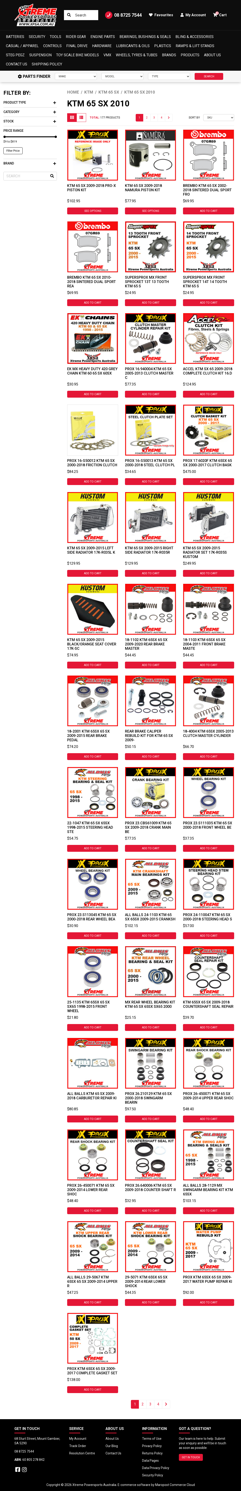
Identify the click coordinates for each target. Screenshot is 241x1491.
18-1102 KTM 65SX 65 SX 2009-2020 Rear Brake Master (146, 644)
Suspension (40, 55)
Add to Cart (208, 211)
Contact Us (16, 64)
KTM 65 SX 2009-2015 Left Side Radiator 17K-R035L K (91, 550)
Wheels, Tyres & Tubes (136, 55)
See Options (92, 211)
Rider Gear (76, 37)
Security (37, 37)
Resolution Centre (82, 1453)
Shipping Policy (47, 64)
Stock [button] (29, 121)
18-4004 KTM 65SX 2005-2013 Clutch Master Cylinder (208, 733)
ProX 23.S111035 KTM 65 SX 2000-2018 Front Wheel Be (207, 825)
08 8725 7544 (123, 15)
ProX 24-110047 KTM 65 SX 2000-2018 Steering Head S (207, 917)
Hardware (101, 46)
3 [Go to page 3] (154, 117)
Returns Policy (152, 1453)
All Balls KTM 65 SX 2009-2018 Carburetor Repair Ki (92, 1096)
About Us (212, 55)
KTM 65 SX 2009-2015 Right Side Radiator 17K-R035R (149, 550)
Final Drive (76, 46)
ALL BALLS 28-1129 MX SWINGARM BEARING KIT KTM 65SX (208, 1189)
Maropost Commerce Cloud (175, 1485)
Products (190, 55)
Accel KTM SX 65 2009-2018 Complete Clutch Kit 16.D (207, 371)
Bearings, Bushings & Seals (145, 37)
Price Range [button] (13, 130)
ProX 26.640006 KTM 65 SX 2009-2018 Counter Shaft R (150, 1187)
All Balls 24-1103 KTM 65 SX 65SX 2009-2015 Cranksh (150, 917)
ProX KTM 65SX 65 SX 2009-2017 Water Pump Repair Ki (207, 1279)
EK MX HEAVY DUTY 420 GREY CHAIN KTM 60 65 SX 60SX (92, 371)
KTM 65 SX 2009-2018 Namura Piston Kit (143, 187)
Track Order (77, 1446)
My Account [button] (193, 15)
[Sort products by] (218, 117)
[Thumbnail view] (72, 117)
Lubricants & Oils (133, 46)
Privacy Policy (152, 1446)
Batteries (15, 37)
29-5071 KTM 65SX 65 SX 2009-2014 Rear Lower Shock (146, 1281)
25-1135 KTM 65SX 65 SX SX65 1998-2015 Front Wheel (88, 1006)
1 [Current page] (139, 117)
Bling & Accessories (194, 37)
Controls (52, 46)
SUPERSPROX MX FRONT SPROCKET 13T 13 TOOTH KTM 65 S (147, 281)
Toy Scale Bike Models (77, 55)
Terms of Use (152, 1438)
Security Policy (152, 1475)
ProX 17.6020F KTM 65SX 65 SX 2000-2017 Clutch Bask (207, 462)
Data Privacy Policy (155, 1468)
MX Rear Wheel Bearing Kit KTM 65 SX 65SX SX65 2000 (150, 1004)
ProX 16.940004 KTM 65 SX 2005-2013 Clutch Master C (149, 373)
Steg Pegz (15, 55)
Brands (169, 55)
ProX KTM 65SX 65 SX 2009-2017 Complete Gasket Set (92, 1371)
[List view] (81, 117)
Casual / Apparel (22, 46)
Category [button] (29, 112)
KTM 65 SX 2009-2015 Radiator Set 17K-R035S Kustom (205, 552)
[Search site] (69, 15)
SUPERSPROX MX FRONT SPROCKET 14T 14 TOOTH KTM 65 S (205, 281)
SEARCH (209, 76)
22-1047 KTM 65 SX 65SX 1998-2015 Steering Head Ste (90, 827)
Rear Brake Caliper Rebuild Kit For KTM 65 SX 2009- (149, 735)
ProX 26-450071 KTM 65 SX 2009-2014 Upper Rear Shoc (208, 1096)
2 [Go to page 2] (147, 117)
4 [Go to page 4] (161, 117)
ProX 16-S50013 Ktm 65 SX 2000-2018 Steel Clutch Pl (150, 462)
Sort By (194, 117)
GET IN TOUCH (191, 1457)
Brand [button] (29, 163)
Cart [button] (220, 14)
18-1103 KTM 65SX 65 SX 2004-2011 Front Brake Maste (204, 644)
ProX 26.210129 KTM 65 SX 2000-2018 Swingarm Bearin (148, 1098)
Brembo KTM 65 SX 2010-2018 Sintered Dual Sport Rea (91, 281)
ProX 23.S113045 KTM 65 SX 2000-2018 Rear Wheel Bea (91, 917)
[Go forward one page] (169, 117)
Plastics (162, 46)
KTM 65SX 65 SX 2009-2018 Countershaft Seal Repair (208, 1004)
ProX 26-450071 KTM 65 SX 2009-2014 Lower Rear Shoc (90, 1189)
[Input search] (81, 15)
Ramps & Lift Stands (195, 46)
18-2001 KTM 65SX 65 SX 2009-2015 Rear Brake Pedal (88, 735)
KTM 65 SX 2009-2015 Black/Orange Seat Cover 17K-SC (91, 644)
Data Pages (150, 1460)
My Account (77, 1438)
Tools (55, 37)
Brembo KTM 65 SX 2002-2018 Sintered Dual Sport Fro (207, 190)
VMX (107, 55)
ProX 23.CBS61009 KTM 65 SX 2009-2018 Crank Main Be (148, 827)
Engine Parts (102, 37)
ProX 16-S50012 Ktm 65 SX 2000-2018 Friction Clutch (92, 462)
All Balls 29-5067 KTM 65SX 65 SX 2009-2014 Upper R (92, 1281)
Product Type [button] (29, 102)
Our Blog (112, 1446)
